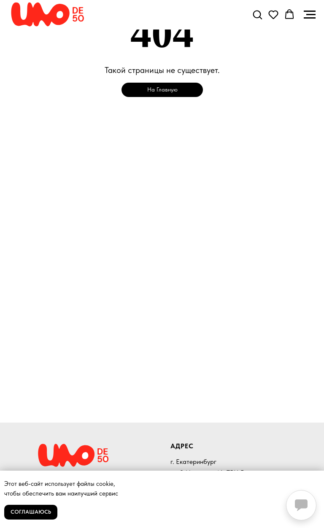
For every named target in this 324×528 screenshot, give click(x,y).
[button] (257, 14)
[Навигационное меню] (310, 15)
